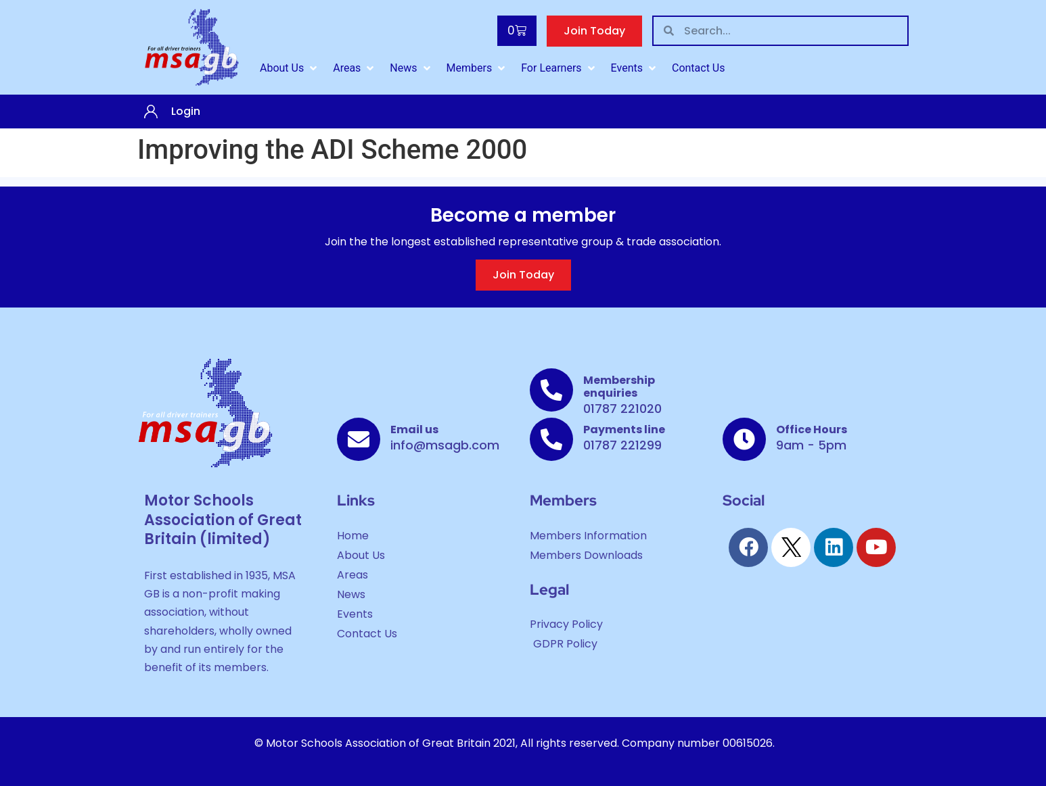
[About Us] (289, 68)
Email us (414, 429)
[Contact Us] (698, 68)
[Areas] (354, 68)
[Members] (477, 68)
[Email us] (358, 439)
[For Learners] (559, 68)
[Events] (634, 68)
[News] (411, 68)
